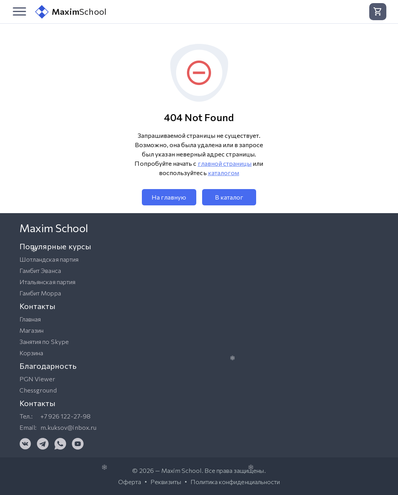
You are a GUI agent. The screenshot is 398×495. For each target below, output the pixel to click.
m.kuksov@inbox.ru (68, 427)
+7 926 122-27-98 (65, 416)
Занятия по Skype (44, 341)
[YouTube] (78, 444)
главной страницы (225, 163)
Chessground (38, 390)
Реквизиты (165, 481)
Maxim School (181, 470)
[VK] (25, 444)
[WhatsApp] (60, 444)
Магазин (31, 330)
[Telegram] (43, 444)
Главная (30, 319)
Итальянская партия (47, 281)
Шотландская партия (49, 259)
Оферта (129, 481)
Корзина (31, 352)
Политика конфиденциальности (235, 481)
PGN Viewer (37, 378)
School (70, 12)
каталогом (223, 172)
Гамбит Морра (40, 293)
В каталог (229, 197)
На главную (169, 197)
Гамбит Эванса (40, 270)
